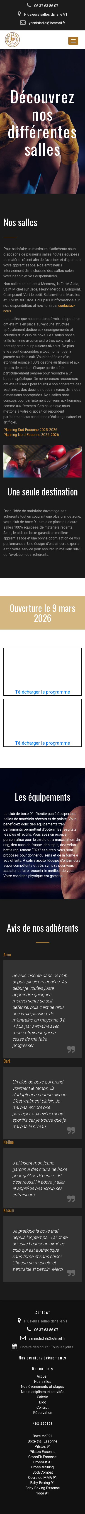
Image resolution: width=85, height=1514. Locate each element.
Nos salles (42, 1381)
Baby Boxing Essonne (42, 1488)
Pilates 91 (42, 1446)
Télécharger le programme (42, 692)
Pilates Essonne (42, 1452)
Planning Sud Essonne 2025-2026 (30, 430)
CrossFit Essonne (42, 1457)
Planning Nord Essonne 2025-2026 (31, 435)
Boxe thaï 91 (43, 1436)
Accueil (42, 1376)
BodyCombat (42, 1472)
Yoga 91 (42, 1493)
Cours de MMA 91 (42, 1477)
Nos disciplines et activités (42, 1392)
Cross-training (42, 1467)
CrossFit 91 (42, 1462)
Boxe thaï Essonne (42, 1441)
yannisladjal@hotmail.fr (42, 23)
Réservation (42, 1413)
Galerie (42, 1397)
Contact (42, 1407)
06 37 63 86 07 (42, 6)
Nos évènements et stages (42, 1386)
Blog (42, 1402)
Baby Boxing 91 (42, 1483)
